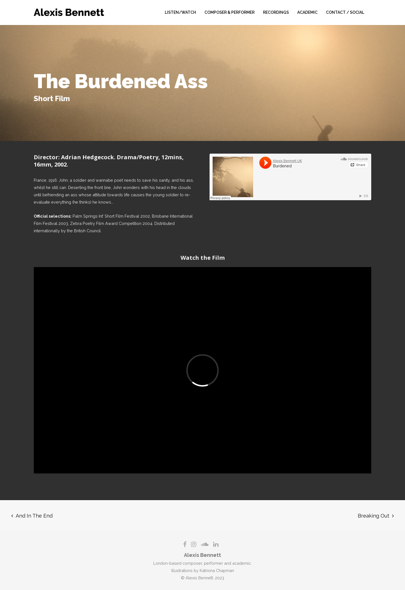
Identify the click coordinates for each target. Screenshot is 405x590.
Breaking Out (373, 516)
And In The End (34, 516)
